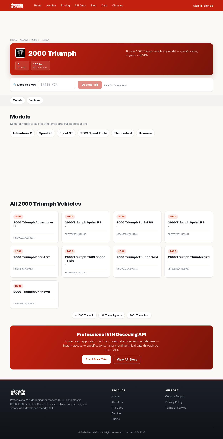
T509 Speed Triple (93, 133)
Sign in (197, 5)
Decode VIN (90, 84)
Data (104, 5)
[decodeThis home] (19, 6)
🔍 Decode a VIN (24, 84)
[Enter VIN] (56, 85)
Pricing (65, 5)
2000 (34, 39)
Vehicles (34, 100)
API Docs (80, 5)
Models (17, 100)
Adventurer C (22, 133)
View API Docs (127, 359)
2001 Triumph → (139, 315)
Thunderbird (123, 133)
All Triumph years (111, 315)
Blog (93, 5)
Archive (51, 5)
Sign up (208, 5)
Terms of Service (175, 407)
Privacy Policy (174, 402)
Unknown (145, 133)
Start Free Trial (96, 359)
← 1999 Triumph (84, 315)
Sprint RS (45, 133)
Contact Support (175, 396)
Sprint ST (66, 133)
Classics (117, 5)
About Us (117, 402)
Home (37, 5)
